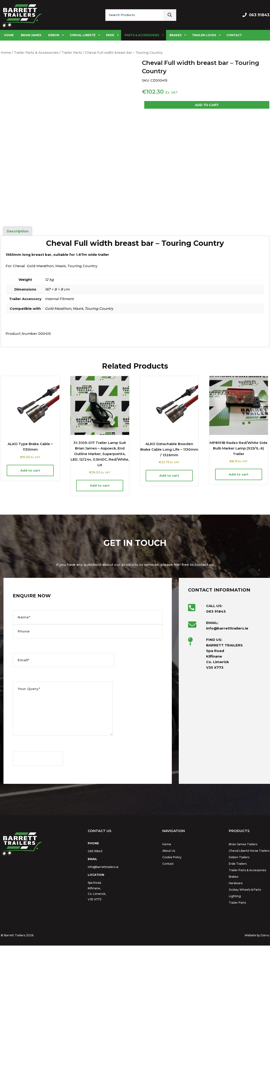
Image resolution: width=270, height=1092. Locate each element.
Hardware (236, 1029)
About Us (168, 997)
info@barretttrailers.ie (103, 1013)
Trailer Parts (72, 52)
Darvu (265, 1081)
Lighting (235, 1042)
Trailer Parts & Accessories (36, 52)
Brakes (233, 1023)
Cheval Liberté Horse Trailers (249, 997)
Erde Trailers (238, 1010)
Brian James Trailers (243, 990)
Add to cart (207, 105)
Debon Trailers (239, 1003)
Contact (168, 1010)
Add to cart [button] (30, 617)
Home (6, 52)
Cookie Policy (172, 1003)
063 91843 (259, 15)
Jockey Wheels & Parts (245, 1036)
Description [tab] (17, 377)
